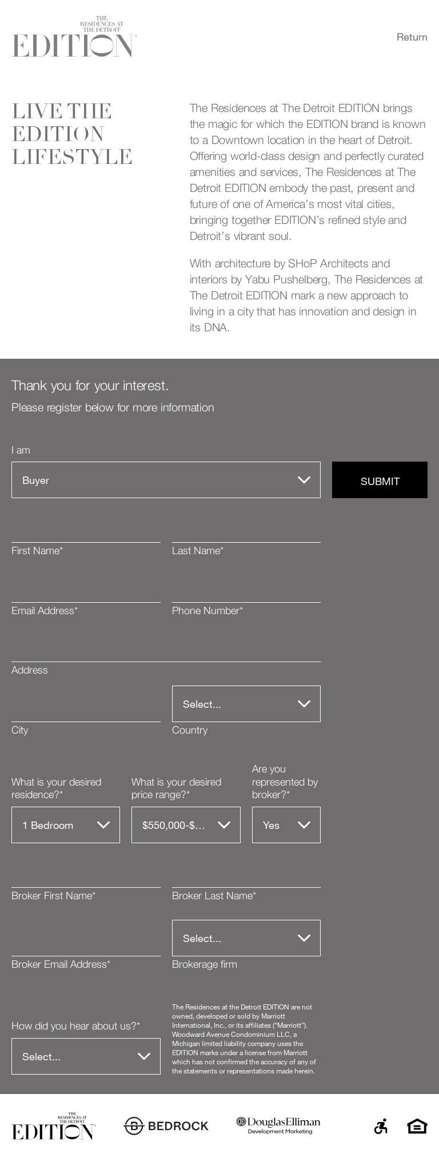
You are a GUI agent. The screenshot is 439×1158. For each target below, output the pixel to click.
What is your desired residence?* (56, 789)
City (19, 731)
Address (29, 671)
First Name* (37, 551)
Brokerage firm (204, 965)
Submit (380, 481)
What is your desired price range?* (176, 789)
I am (20, 451)
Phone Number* (207, 611)
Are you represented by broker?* (285, 782)
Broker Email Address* (60, 965)
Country (189, 731)
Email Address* (44, 611)
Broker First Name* (53, 896)
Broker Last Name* (214, 896)
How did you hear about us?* (75, 1026)
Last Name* (198, 551)
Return (412, 36)
